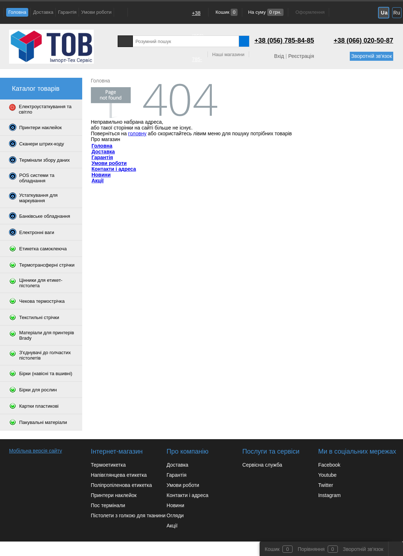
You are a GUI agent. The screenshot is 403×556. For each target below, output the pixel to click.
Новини (101, 175)
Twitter (325, 485)
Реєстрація (301, 56)
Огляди (175, 515)
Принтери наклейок (114, 495)
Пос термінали (108, 505)
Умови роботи (96, 12)
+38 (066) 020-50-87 (198, 175)
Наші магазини (228, 54)
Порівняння (311, 549)
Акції (98, 180)
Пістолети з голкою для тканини (128, 515)
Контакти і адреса (114, 169)
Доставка (43, 12)
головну (137, 133)
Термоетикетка (108, 465)
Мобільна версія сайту (35, 451)
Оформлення (309, 12)
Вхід (279, 56)
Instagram (329, 495)
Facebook (329, 465)
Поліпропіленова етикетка (121, 485)
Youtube (327, 475)
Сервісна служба (262, 465)
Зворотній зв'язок (371, 56)
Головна (17, 12)
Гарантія (67, 12)
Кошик (226, 12)
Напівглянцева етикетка (119, 475)
